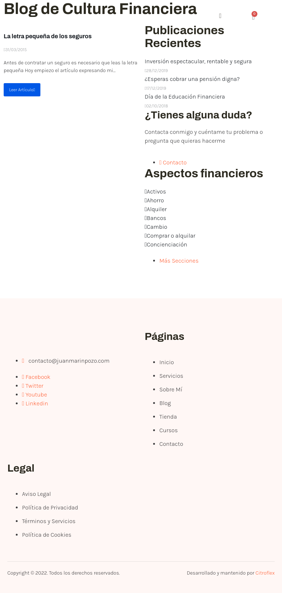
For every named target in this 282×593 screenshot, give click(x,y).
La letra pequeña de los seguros (48, 36)
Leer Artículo (22, 89)
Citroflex (265, 573)
